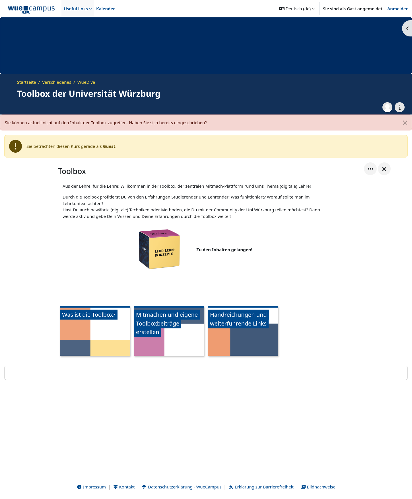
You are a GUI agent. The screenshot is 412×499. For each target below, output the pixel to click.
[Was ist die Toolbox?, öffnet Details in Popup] (95, 332)
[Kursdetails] (400, 107)
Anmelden (398, 8)
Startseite (26, 82)
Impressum (91, 487)
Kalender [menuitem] (105, 8)
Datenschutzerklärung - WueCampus (181, 487)
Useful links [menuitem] (76, 8)
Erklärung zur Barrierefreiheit (260, 487)
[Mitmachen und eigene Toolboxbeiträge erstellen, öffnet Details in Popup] (169, 332)
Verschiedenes (56, 82)
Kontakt (124, 487)
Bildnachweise (317, 487)
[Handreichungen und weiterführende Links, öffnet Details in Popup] (243, 332)
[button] (296, 8)
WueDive (86, 82)
